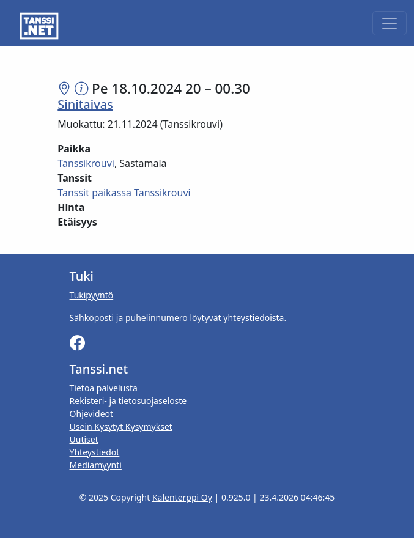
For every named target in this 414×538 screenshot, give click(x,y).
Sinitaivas (85, 104)
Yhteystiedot (95, 452)
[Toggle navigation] (389, 23)
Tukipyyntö (92, 295)
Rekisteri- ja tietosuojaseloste (128, 401)
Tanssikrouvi (85, 163)
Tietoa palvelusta (104, 388)
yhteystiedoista (253, 317)
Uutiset (84, 439)
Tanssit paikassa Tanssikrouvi (123, 192)
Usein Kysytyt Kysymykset (121, 426)
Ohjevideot (92, 413)
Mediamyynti (96, 465)
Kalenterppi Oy (182, 497)
